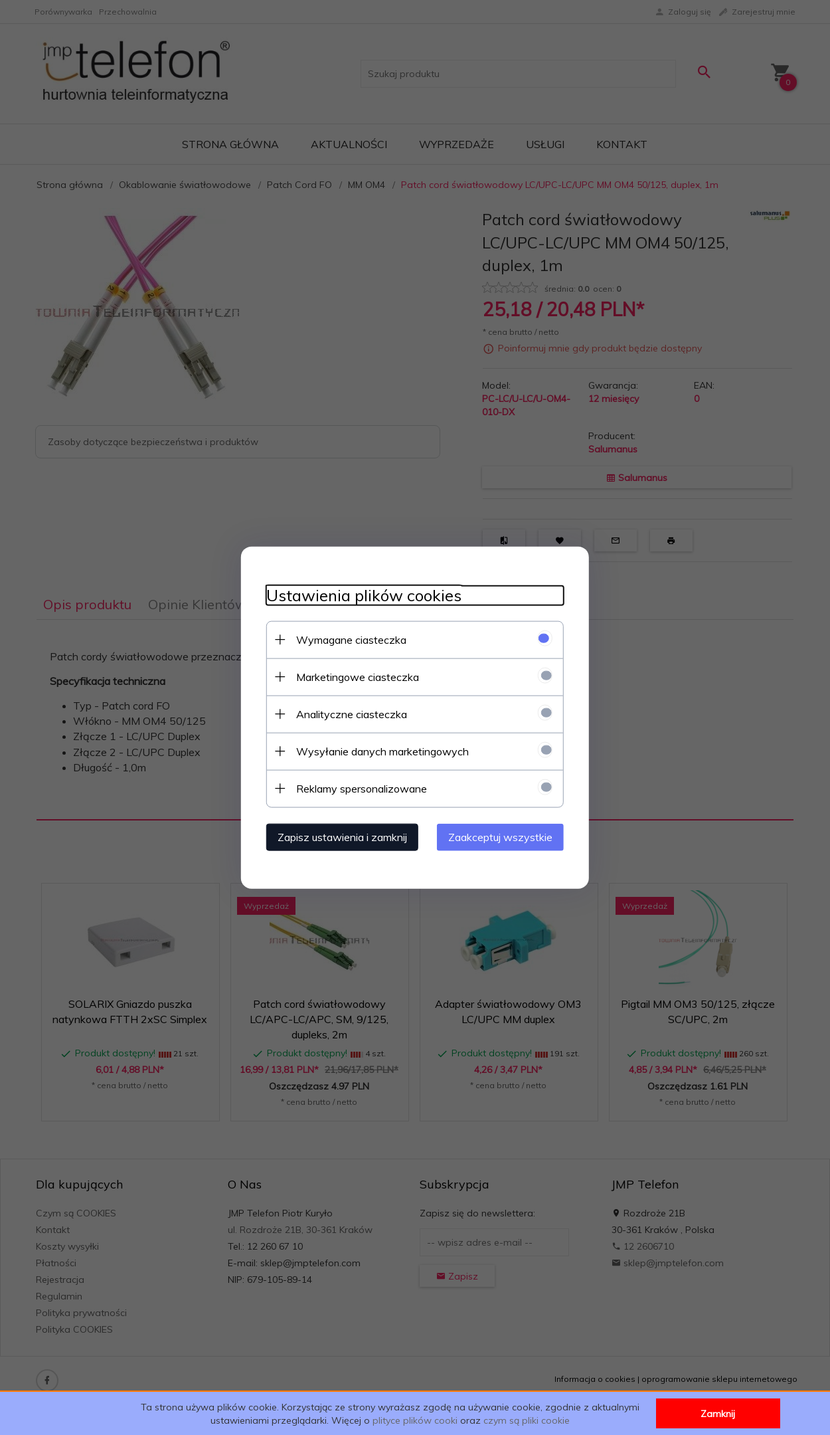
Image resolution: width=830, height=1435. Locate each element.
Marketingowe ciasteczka (353, 676)
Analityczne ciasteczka (347, 713)
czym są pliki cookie (526, 1420)
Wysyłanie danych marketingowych (378, 750)
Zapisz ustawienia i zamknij (338, 836)
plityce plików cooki (415, 1420)
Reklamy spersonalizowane (357, 788)
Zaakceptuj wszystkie (504, 836)
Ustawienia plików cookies (359, 595)
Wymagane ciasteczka (347, 639)
